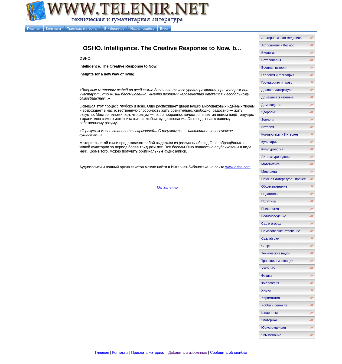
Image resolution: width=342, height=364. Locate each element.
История (267, 127)
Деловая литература (276, 90)
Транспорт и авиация (277, 261)
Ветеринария (271, 60)
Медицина (269, 171)
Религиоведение (273, 216)
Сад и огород (271, 223)
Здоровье (268, 112)
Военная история (274, 67)
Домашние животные (277, 97)
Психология (270, 209)
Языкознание (271, 335)
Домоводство (271, 105)
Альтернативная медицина (281, 38)
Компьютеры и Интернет (279, 134)
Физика (266, 275)
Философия (270, 283)
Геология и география (277, 75)
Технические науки (275, 253)
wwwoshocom (238, 167)
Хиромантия (270, 298)
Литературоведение (276, 157)
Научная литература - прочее (283, 179)
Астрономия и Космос (277, 45)
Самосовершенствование (280, 231)
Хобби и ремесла (274, 305)
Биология (268, 53)
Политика (268, 201)
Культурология (272, 149)
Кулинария (269, 142)
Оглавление (167, 187)
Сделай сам (270, 238)
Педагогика (269, 194)
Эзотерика (269, 320)
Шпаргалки (269, 313)
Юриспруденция (273, 327)
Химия (266, 290)
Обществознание (274, 186)
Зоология (268, 119)
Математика (270, 164)
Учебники (268, 268)
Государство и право (276, 82)
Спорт (265, 246)
